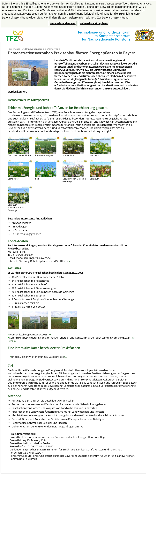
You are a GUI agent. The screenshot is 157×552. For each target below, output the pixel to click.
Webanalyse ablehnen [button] (62, 23)
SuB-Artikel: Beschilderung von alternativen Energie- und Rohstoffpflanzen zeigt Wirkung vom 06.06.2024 (71, 339)
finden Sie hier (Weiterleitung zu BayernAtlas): (39, 356)
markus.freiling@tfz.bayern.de (33, 258)
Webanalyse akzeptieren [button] (94, 23)
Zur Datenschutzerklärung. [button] (113, 17)
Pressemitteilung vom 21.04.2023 (30, 334)
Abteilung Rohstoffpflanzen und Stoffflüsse (45, 261)
